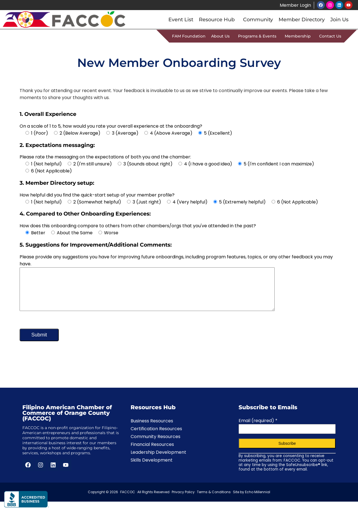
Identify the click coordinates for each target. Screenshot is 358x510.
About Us (221, 36)
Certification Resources (156, 437)
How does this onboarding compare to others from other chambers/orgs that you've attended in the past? (138, 226)
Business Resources (152, 429)
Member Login (295, 5)
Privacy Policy (183, 500)
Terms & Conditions (214, 500)
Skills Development (152, 468)
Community (258, 20)
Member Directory (302, 20)
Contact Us (330, 36)
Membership (299, 36)
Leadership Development (158, 460)
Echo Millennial (257, 500)
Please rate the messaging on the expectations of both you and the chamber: (105, 157)
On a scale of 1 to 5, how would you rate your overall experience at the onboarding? (111, 126)
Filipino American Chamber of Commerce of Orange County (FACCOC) (67, 421)
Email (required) (258, 429)
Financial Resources (152, 453)
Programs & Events (258, 36)
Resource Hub (218, 20)
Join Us (339, 20)
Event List (180, 20)
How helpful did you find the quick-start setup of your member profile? (97, 195)
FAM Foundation (189, 36)
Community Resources (155, 445)
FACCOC (127, 500)
